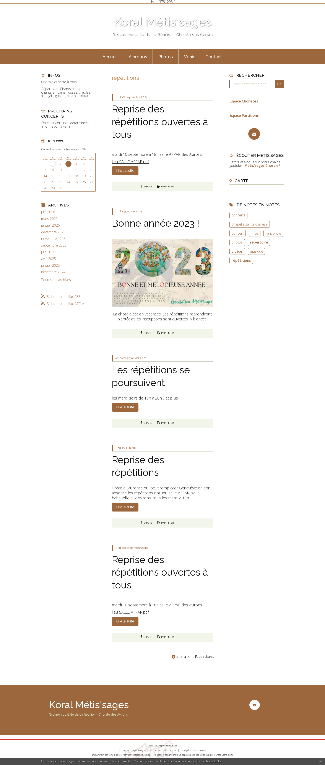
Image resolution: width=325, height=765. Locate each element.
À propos (138, 56)
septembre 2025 (54, 245)
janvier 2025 (50, 265)
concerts (238, 215)
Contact (213, 56)
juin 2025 (48, 252)
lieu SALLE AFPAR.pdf (130, 161)
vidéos (237, 251)
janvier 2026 (50, 225)
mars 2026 (49, 218)
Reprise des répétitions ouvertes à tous (160, 121)
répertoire (259, 242)
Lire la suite (125, 171)
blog (230, 754)
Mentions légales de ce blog (136, 754)
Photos (165, 56)
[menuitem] (110, 56)
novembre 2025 (53, 238)
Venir (189, 56)
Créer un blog (155, 745)
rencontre (273, 233)
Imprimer (165, 186)
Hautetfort (171, 745)
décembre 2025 (53, 232)
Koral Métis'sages (162, 22)
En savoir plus (213, 761)
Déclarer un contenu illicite (106, 754)
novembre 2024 (53, 272)
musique (256, 251)
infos (254, 233)
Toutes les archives (56, 280)
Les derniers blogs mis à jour (132, 750)
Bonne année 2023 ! (155, 223)
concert (238, 233)
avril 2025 (48, 259)
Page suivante (204, 656)
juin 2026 (48, 212)
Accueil (110, 56)
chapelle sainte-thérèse (250, 224)
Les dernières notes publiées (163, 750)
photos (237, 242)
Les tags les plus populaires (193, 750)
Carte (242, 180)
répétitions (241, 260)
